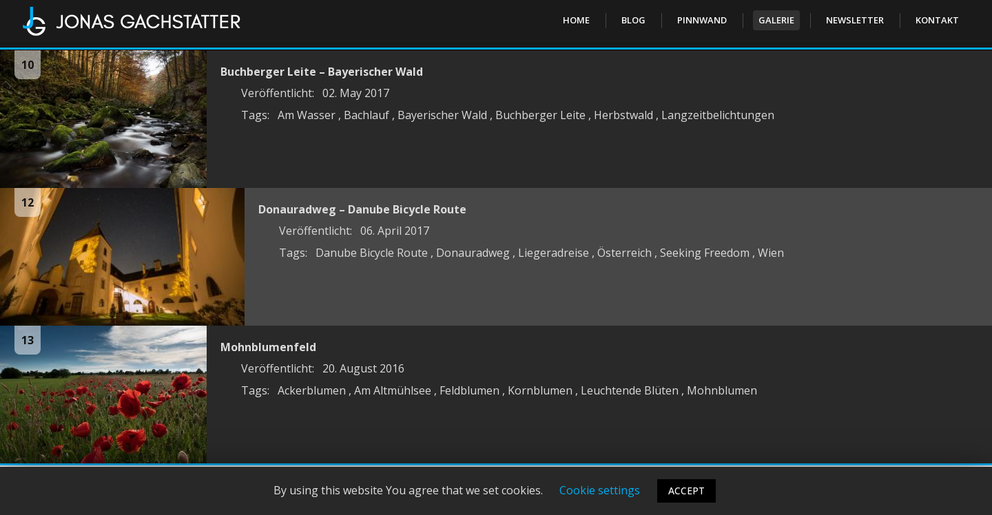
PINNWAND (702, 20)
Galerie (776, 20)
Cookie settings (599, 490)
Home (576, 20)
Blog (633, 20)
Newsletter (855, 20)
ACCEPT (686, 490)
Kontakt (937, 20)
